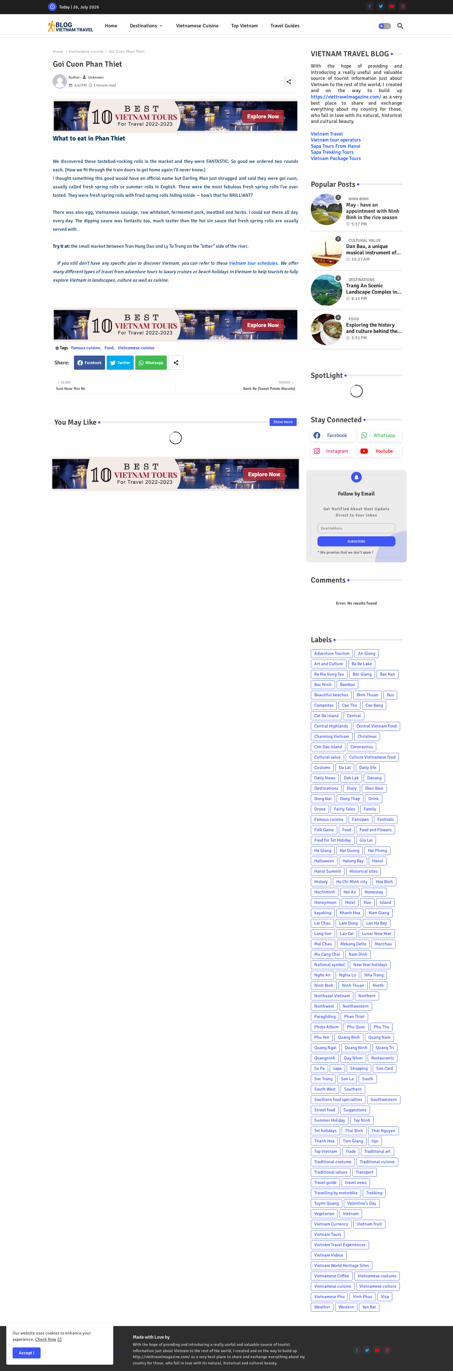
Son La (347, 1078)
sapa (337, 1068)
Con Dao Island (328, 746)
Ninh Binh (323, 985)
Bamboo (347, 684)
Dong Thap (350, 798)
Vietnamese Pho (329, 1296)
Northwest (324, 1006)
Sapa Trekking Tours (332, 152)
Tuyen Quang (326, 1203)
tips (375, 1141)
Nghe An (322, 975)
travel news (355, 1182)
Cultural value (327, 757)
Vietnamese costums (377, 1276)
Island (385, 902)
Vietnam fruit (369, 1224)
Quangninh (324, 1058)
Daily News (324, 778)
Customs (322, 767)
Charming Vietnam (331, 736)
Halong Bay (353, 861)
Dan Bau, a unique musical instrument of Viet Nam (371, 249)
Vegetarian (324, 1213)
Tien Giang (353, 1141)
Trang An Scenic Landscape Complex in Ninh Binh (371, 289)
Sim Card (384, 1068)
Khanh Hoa (350, 912)
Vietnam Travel (327, 134)
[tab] (111, 26)
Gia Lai (366, 840)
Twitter (123, 362)
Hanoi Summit (327, 871)
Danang (374, 778)
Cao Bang (374, 705)
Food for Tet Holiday (332, 840)
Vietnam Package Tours (336, 158)
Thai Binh (354, 1130)
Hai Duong (349, 850)
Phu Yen (321, 1037)
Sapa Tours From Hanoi (335, 146)
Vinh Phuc (362, 1296)
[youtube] (392, 6)
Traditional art (377, 1151)
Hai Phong (377, 850)
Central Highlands (331, 726)
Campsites (323, 705)
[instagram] (403, 6)
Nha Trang (373, 975)
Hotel (350, 902)
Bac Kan (387, 674)
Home (111, 26)
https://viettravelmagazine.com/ (346, 97)
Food (108, 348)
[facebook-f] (370, 6)
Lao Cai (347, 933)
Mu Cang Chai (327, 954)
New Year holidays (370, 964)
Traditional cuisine (377, 1161)
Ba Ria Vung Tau (329, 674)
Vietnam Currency (331, 1224)
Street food (324, 1110)
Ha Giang (322, 850)
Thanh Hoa (324, 1141)
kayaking (322, 912)
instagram (337, 451)
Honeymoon (325, 902)
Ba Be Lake (362, 663)
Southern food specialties (338, 1099)
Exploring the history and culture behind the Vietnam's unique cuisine (371, 328)
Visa (385, 1296)
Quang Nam (379, 1037)
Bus (390, 695)
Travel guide (325, 1182)
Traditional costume (332, 1161)
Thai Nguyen (383, 1130)
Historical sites (364, 871)
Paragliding (325, 1016)
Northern (367, 995)
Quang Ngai (325, 1047)
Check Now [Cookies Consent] (45, 1339)
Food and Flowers (376, 829)
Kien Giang (379, 912)
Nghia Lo (347, 975)
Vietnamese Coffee (331, 1276)
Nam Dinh (358, 954)
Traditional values (330, 1172)
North (378, 985)
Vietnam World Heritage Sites (341, 1265)
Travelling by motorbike (336, 1193)
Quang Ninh (356, 1047)
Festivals (386, 819)
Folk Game (324, 829)
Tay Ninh (362, 1120)
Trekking (374, 1193)
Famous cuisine (85, 348)
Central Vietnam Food (376, 726)
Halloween (324, 861)
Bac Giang (362, 674)
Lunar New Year (376, 933)
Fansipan (360, 819)
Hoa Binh (384, 881)
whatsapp (384, 435)
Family (370, 809)
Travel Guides (285, 26)
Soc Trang (323, 1078)
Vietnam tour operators (336, 140)
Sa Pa (319, 1068)
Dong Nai (323, 798)
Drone (320, 809)
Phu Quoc (356, 1027)
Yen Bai (369, 1307)
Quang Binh (349, 1037)
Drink (373, 798)
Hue (367, 902)
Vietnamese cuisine (197, 26)
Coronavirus (361, 746)
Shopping (359, 1068)
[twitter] (381, 6)
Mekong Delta (353, 944)
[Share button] (175, 363)
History (321, 881)
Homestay (374, 892)
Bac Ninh (323, 684)
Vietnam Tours (327, 1234)
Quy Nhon (353, 1058)
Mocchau (383, 944)
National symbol (329, 964)
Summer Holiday (329, 1120)
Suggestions (355, 1110)
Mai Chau (323, 944)
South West (325, 1089)
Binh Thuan (367, 695)
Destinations (143, 26)
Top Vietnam (244, 26)
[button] (384, 26)
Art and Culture (328, 663)
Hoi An (350, 892)
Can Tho (349, 705)
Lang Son (323, 933)
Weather (322, 1307)
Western (346, 1307)
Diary (352, 788)
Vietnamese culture (378, 1286)
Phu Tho (381, 1027)
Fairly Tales (344, 809)
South (367, 1078)
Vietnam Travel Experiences (340, 1244)
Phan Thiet (354, 1016)
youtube (384, 451)
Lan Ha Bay (376, 923)
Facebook (93, 362)
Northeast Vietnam (332, 995)
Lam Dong (348, 923)
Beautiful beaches (331, 695)
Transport (364, 1172)
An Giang (366, 653)
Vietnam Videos (328, 1255)
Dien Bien (374, 788)
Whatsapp (154, 362)
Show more (283, 421)
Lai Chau (322, 923)
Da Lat (345, 767)
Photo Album (326, 1027)
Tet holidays (325, 1130)
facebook (337, 435)
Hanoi (377, 861)
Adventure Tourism (332, 653)
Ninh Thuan (353, 985)
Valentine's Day (361, 1203)
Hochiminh (324, 892)
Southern (353, 1089)
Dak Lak (351, 778)
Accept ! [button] (26, 1353)
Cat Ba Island (326, 715)
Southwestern (384, 1099)
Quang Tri (385, 1047)
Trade (351, 1151)
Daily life (367, 767)
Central (354, 715)
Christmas (367, 736)
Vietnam (351, 1213)
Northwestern (356, 1006)
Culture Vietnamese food (372, 757)
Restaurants (382, 1058)
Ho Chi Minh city (351, 881)
